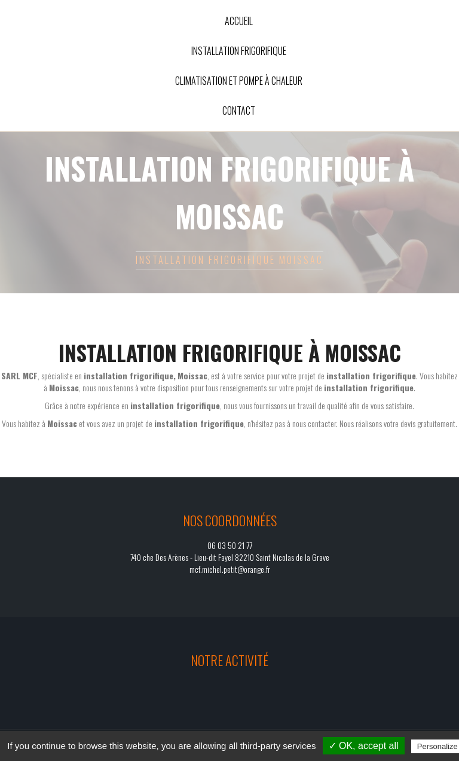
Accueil (239, 21)
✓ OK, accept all (364, 746)
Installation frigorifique (238, 51)
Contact (238, 110)
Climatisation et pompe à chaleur (238, 80)
